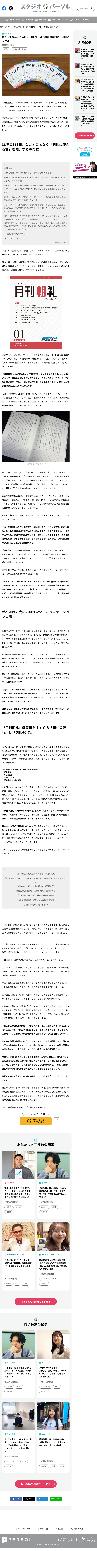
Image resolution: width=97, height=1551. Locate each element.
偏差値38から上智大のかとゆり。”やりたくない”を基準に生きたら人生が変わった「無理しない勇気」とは (53, 1264)
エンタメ (44, 1207)
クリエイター (10, 1461)
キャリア (44, 1283)
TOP (1, 27)
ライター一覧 (43, 1528)
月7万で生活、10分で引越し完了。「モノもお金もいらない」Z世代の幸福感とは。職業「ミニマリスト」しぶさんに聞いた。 (18, 1445)
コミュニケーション (19, 49)
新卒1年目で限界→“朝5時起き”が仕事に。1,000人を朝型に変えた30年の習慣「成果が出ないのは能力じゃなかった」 (18, 1192)
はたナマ (10, 1182)
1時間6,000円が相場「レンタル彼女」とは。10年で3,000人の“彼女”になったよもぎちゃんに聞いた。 (52, 1372)
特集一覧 (42, 19)
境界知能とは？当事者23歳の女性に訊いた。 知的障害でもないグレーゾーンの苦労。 (52, 1442)
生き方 (8, 1212)
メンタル (44, 1279)
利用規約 (59, 1528)
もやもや (18, 1207)
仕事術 (6, 49)
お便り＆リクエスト (60, 19)
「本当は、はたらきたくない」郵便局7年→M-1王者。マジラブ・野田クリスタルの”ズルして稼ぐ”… (53, 1192)
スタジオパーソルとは (82, 19)
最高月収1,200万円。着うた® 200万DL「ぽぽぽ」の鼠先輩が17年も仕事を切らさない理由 (18, 1262)
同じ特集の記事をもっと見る (35, 1484)
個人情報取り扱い (77, 1528)
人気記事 (29, 19)
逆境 (16, 1283)
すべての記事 (15, 19)
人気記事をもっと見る (84, 135)
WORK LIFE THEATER (15, 1254)
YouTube (44, 1466)
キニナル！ (8, 27)
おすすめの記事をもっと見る (35, 1301)
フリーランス (45, 1386)
